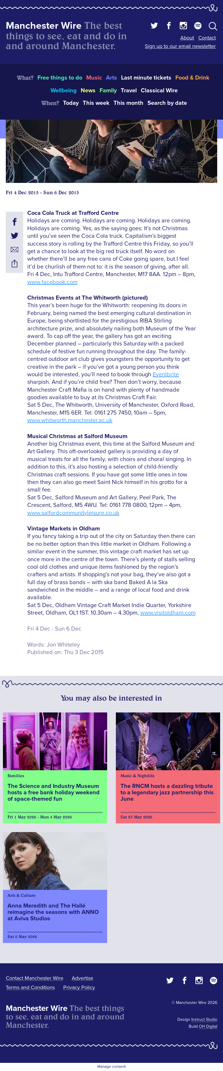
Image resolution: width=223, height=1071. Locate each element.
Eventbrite (166, 374)
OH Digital (208, 1026)
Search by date (167, 103)
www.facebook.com (52, 282)
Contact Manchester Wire (34, 978)
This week (96, 103)
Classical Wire (159, 90)
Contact (207, 38)
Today (71, 103)
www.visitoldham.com (168, 612)
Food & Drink (192, 77)
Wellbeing (64, 90)
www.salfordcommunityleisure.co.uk (73, 513)
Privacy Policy (79, 987)
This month (128, 103)
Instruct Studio (204, 1019)
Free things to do (59, 77)
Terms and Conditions (30, 987)
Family (108, 90)
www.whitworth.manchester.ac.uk (69, 420)
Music (94, 77)
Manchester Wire (44, 26)
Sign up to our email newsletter (180, 46)
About (187, 38)
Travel (129, 90)
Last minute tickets (146, 77)
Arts (111, 77)
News (88, 90)
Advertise (82, 978)
